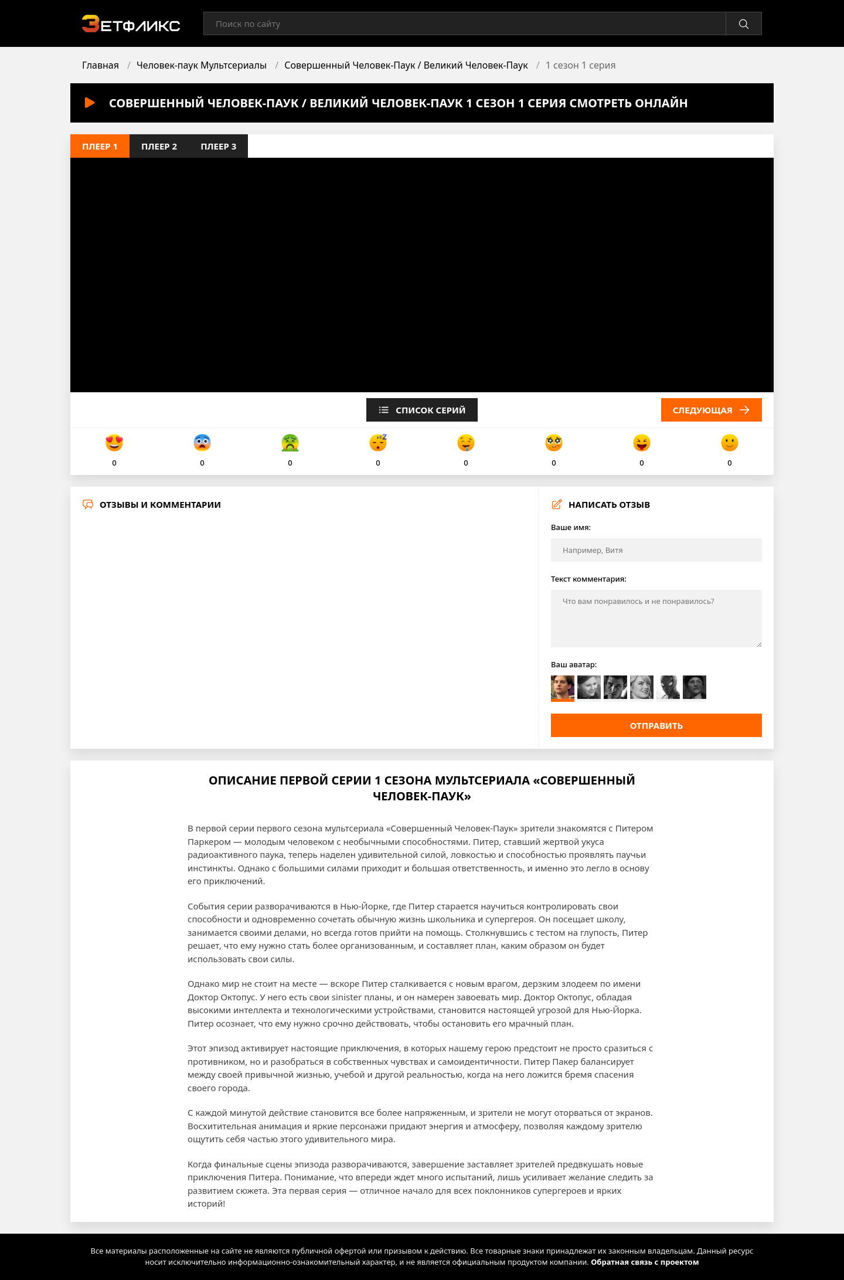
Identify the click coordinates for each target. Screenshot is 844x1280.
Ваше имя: (571, 527)
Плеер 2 (159, 146)
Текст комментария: (589, 578)
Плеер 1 (100, 146)
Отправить (656, 725)
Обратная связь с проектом (645, 1262)
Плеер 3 (218, 146)
